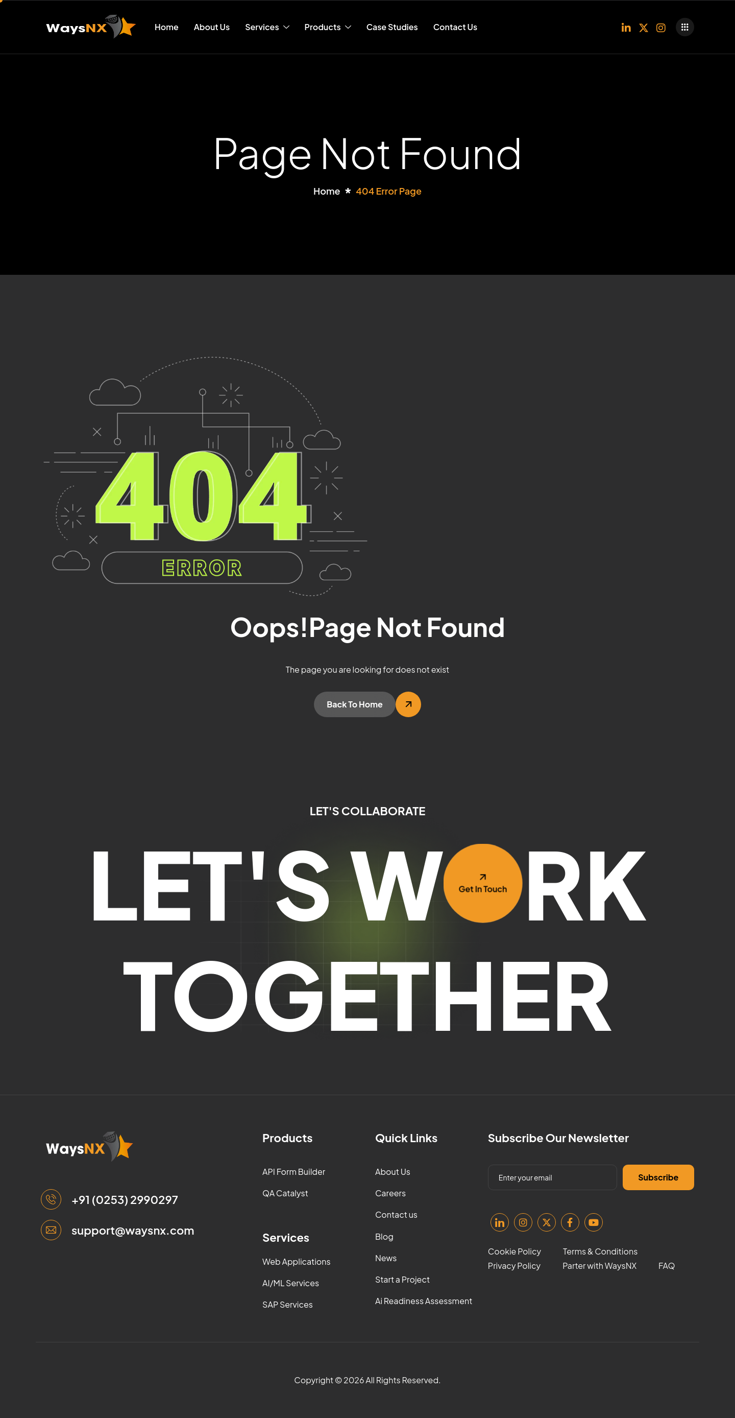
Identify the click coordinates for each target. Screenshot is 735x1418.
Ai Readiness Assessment (423, 1300)
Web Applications (296, 1261)
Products (328, 26)
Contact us (396, 1214)
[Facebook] (570, 1222)
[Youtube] (593, 1222)
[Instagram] (661, 27)
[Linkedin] (626, 27)
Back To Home (355, 704)
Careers (390, 1193)
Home (167, 26)
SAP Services (287, 1304)
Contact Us (455, 26)
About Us (212, 26)
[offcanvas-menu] (685, 27)
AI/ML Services (290, 1283)
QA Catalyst (285, 1193)
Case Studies (392, 26)
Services (267, 26)
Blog (384, 1236)
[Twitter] (644, 27)
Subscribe (658, 1177)
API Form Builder (293, 1171)
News (386, 1257)
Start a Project (402, 1279)
